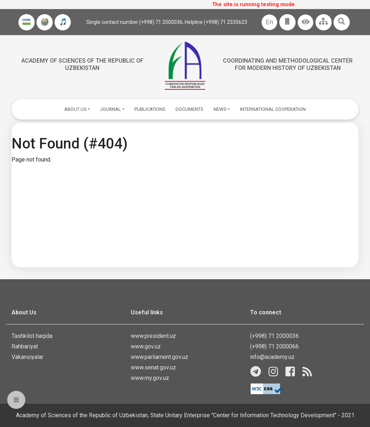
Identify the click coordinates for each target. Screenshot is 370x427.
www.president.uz (153, 335)
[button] (305, 22)
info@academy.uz (272, 356)
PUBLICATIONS (149, 109)
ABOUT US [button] (75, 109)
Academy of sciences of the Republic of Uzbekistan (82, 64)
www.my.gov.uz (150, 377)
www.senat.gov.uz (153, 367)
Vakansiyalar (27, 356)
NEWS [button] (220, 109)
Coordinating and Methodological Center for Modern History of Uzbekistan (288, 64)
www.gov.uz (146, 346)
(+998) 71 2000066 (274, 346)
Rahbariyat (25, 346)
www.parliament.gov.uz (159, 356)
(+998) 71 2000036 (274, 335)
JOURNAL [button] (110, 109)
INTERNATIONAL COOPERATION (273, 109)
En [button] (269, 22)
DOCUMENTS (189, 109)
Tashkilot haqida (32, 335)
